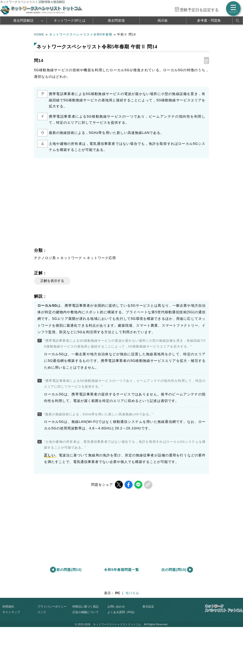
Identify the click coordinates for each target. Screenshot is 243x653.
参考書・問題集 (209, 20)
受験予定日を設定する (199, 10)
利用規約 (8, 606)
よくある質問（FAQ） (122, 612)
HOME (39, 34)
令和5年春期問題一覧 (121, 570)
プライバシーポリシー (52, 606)
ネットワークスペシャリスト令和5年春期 (80, 34)
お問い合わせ (116, 606)
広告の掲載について (85, 612)
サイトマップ (11, 612)
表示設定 (148, 606)
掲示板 (162, 20)
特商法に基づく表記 (85, 606)
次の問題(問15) (174, 570)
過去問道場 (116, 20)
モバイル (132, 593)
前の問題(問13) (69, 570)
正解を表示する (52, 281)
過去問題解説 (23, 20)
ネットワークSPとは (70, 20)
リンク (41, 612)
